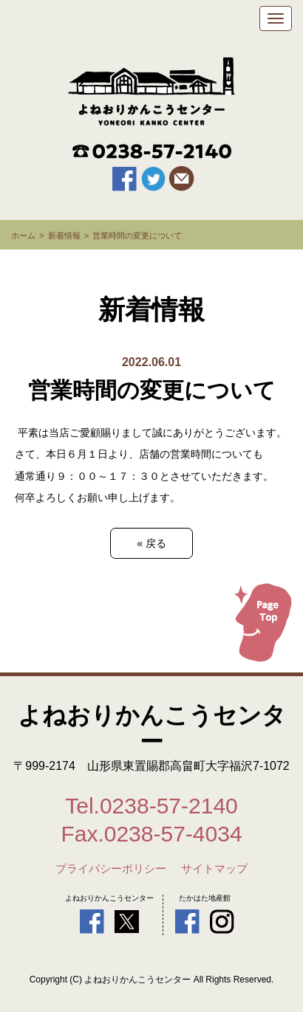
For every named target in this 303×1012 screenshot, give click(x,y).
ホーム (23, 235)
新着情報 (64, 235)
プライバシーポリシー (110, 869)
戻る (151, 543)
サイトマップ (214, 869)
